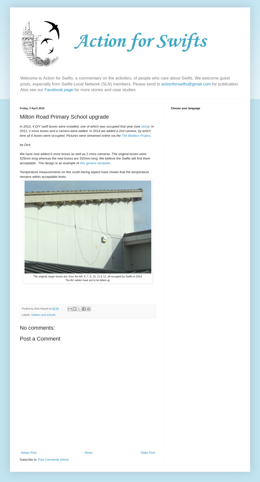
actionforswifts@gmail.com (186, 84)
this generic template (95, 163)
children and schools (43, 314)
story (144, 126)
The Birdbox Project (136, 135)
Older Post (148, 453)
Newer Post (28, 453)
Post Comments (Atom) (53, 459)
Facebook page (59, 89)
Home (89, 453)
